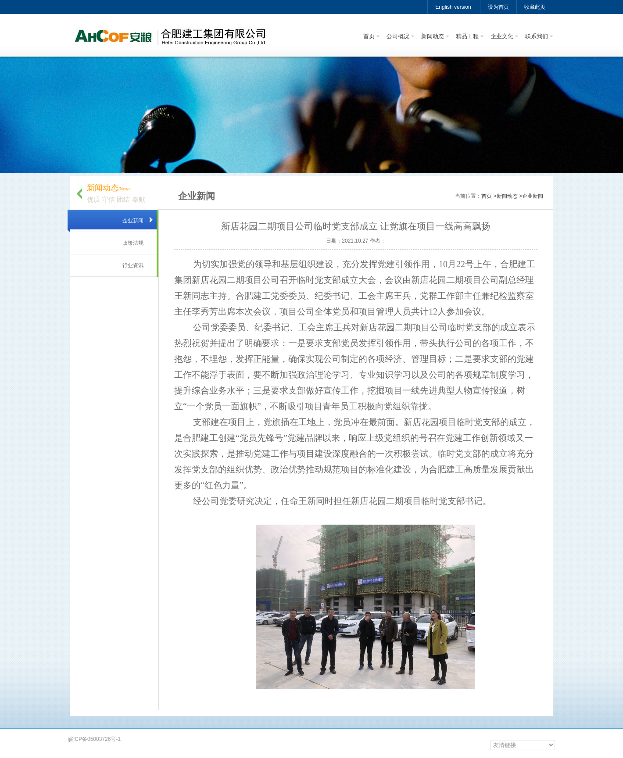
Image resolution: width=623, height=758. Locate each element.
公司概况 (398, 36)
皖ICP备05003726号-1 (94, 739)
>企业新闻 (531, 196)
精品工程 (467, 36)
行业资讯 (132, 265)
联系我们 (536, 36)
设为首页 (498, 7)
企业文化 (502, 36)
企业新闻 (132, 221)
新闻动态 (432, 36)
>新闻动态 (506, 196)
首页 (369, 36)
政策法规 (132, 243)
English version (453, 7)
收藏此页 (534, 7)
